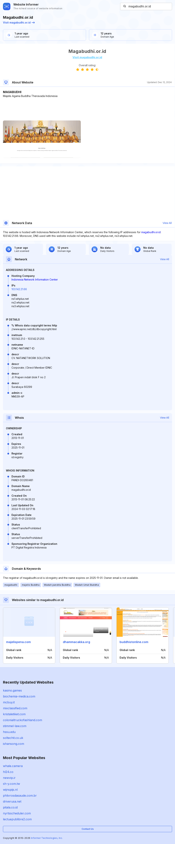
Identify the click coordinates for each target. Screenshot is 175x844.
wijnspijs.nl (10, 789)
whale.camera (13, 766)
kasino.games (12, 690)
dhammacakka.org (76, 642)
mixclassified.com (15, 708)
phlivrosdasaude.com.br (20, 795)
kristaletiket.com (14, 714)
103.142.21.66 (19, 289)
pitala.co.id (10, 807)
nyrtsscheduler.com (17, 813)
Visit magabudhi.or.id (19, 22)
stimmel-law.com (14, 726)
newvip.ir (9, 778)
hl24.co (8, 772)
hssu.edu (9, 732)
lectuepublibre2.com (17, 819)
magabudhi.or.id (151, 232)
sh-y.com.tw (11, 784)
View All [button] (167, 223)
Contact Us (88, 829)
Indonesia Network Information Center (34, 279)
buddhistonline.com (134, 642)
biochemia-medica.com (19, 696)
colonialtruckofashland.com (22, 720)
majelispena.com (18, 642)
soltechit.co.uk (13, 738)
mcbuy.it (9, 702)
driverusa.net (12, 801)
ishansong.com (13, 744)
